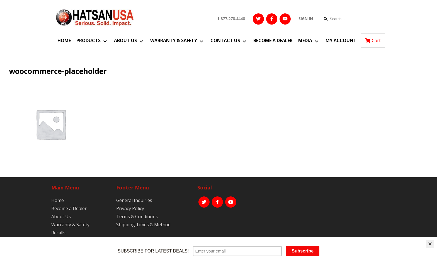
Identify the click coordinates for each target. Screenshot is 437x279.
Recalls (58, 233)
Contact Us (225, 40)
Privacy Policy (130, 208)
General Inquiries (134, 200)
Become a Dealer (273, 40)
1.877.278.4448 (231, 18)
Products (88, 40)
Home (64, 40)
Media (305, 40)
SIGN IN (305, 18)
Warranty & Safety (173, 40)
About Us (125, 40)
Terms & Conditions (137, 216)
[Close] (430, 244)
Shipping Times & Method (143, 225)
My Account (341, 40)
